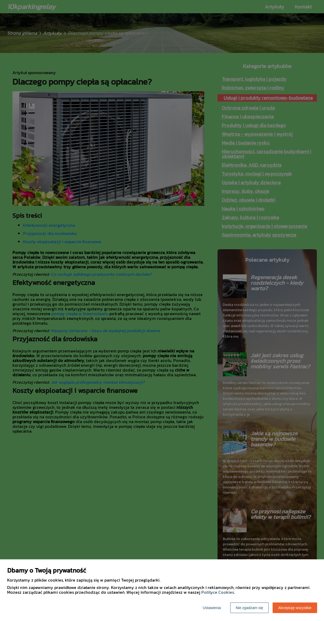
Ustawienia (212, 608)
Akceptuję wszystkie (294, 608)
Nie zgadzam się (249, 608)
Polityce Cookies (217, 592)
